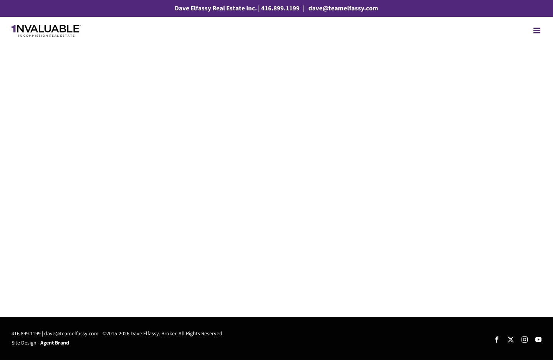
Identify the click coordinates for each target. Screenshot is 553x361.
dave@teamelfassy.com (342, 8)
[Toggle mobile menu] (537, 30)
